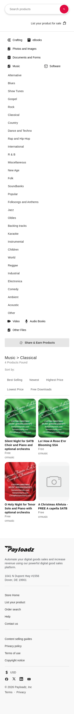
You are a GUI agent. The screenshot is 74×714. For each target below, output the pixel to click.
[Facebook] (6, 679)
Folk (10, 178)
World (11, 257)
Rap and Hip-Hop (19, 138)
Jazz (11, 210)
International (16, 146)
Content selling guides (18, 639)
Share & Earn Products (37, 343)
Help (7, 616)
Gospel (12, 99)
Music (13, 66)
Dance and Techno (20, 130)
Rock (11, 107)
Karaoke (13, 233)
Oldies (12, 217)
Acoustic (13, 305)
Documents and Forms (24, 57)
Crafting (14, 40)
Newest (34, 379)
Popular (13, 194)
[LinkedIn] (21, 679)
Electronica (15, 281)
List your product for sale (49, 23)
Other (11, 313)
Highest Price (54, 379)
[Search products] (64, 9)
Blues (11, 83)
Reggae (13, 265)
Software (52, 66)
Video (13, 321)
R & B (11, 154)
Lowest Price (15, 389)
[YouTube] (29, 679)
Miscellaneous (17, 162)
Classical (14, 114)
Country (13, 122)
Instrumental (16, 241)
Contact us (11, 623)
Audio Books (35, 321)
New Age (13, 170)
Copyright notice (15, 660)
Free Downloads (41, 389)
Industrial (14, 273)
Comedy (13, 289)
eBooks (34, 40)
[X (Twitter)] (14, 679)
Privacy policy (13, 646)
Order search (13, 609)
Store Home (12, 595)
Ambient (13, 297)
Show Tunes (16, 91)
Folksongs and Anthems (23, 202)
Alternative (15, 75)
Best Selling (14, 379)
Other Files (16, 330)
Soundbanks (16, 186)
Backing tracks (17, 225)
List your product (15, 602)
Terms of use (13, 653)
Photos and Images (22, 49)
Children (13, 249)
